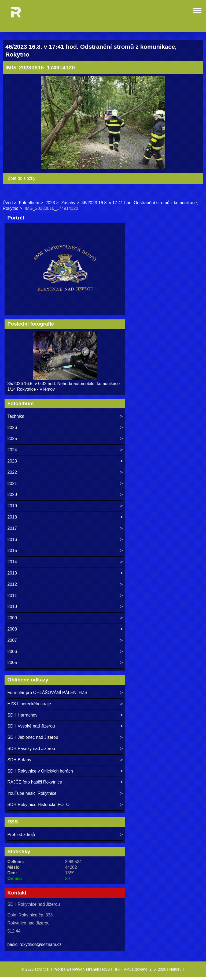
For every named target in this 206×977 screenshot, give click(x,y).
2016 (12, 539)
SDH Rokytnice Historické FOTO (38, 804)
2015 (12, 550)
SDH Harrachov (22, 715)
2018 (12, 517)
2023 (50, 202)
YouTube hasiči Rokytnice (31, 793)
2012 (12, 584)
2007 (12, 640)
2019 (12, 506)
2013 (12, 573)
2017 (12, 528)
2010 (12, 606)
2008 (12, 629)
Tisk (116, 969)
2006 (12, 651)
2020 (12, 494)
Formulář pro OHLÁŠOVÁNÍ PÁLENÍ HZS (47, 692)
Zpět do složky (21, 178)
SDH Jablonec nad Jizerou (32, 737)
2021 (12, 483)
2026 (12, 427)
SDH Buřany (19, 760)
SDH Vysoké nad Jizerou (31, 726)
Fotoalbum (29, 202)
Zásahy (68, 202)
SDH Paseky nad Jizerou (31, 748)
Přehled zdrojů (21, 834)
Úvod (8, 202)
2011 (12, 595)
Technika (15, 416)
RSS (106, 969)
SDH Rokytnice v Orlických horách (40, 771)
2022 (12, 472)
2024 (12, 450)
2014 (12, 562)
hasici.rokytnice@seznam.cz (34, 944)
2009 (12, 618)
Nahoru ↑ (177, 969)
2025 (12, 438)
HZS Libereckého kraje (29, 704)
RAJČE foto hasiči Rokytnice (34, 782)
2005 (12, 662)
